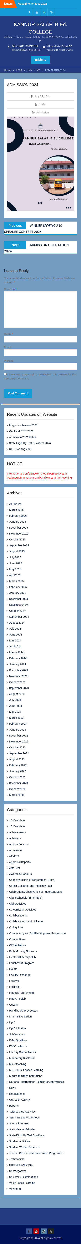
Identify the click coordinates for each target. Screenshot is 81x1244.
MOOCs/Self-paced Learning (26, 1070)
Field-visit (14, 986)
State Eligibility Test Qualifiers (26, 1135)
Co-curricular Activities (22, 909)
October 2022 (17, 747)
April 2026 (15, 503)
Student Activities (19, 1141)
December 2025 (18, 527)
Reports (14, 1105)
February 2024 (18, 658)
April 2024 (15, 646)
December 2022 (18, 735)
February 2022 (18, 765)
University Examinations (23, 1176)
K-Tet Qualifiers (18, 1040)
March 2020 (16, 794)
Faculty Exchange (19, 974)
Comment (11, 289)
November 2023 (18, 676)
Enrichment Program (21, 963)
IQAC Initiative (17, 1028)
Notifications (17, 1093)
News (12, 1087)
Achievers (15, 838)
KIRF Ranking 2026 (20, 449)
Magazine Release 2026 (32, 3)
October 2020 (17, 789)
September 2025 (19, 545)
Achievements (17, 832)
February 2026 (18, 515)
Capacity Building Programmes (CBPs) (32, 879)
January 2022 (17, 771)
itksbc (42, 104)
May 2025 (15, 569)
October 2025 (17, 539)
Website (8, 360)
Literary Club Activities (22, 1052)
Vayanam (15, 1188)
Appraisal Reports (20, 862)
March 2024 (16, 652)
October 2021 (17, 777)
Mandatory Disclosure (22, 1058)
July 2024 (15, 628)
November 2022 (18, 741)
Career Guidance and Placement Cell (30, 885)
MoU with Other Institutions (25, 1075)
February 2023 (18, 723)
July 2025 (15, 557)
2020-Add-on (17, 820)
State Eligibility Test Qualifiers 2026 (30, 443)
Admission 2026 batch (22, 437)
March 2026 (16, 509)
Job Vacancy (17, 1034)
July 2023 (15, 699)
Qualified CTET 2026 (21, 431)
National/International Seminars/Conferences (36, 1081)
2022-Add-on (17, 826)
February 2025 (18, 587)
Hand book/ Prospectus (23, 1010)
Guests (13, 1004)
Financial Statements (21, 992)
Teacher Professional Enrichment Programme (36, 1153)
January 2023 (17, 729)
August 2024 (17, 622)
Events (13, 969)
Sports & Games (18, 1123)
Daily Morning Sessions (23, 951)
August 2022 (17, 759)
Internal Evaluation (20, 1016)
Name (8, 333)
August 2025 (17, 551)
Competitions (17, 939)
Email (8, 347)
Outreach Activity (19, 1099)
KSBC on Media (18, 1046)
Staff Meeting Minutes (22, 1129)
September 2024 (19, 616)
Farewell (14, 980)
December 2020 (18, 783)
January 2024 (17, 664)
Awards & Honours (20, 873)
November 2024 (18, 604)
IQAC (12, 1022)
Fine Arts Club (17, 998)
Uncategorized (18, 1171)
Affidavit (14, 856)
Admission (42, 112)
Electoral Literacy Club (22, 957)
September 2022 (19, 753)
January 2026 (17, 521)
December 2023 (18, 670)
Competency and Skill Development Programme (37, 933)
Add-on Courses (18, 844)
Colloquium (16, 927)
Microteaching (17, 1064)
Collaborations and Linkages (26, 921)
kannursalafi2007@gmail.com (26, 50)
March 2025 (16, 581)
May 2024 (15, 640)
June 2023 (15, 705)
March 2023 (16, 717)
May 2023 (15, 711)
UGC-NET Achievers (21, 1165)
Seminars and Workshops (24, 1117)
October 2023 (17, 682)
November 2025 (18, 533)
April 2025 (15, 575)
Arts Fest (14, 868)
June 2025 (15, 563)
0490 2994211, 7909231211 (25, 46)
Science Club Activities (22, 1111)
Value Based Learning (22, 1182)
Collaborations (18, 915)
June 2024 (15, 634)
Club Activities (17, 903)
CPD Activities (17, 945)
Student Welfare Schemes (24, 1147)
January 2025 (17, 592)
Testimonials (16, 1159)
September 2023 (19, 688)
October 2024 (17, 610)
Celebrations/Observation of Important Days (35, 891)
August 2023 (17, 693)
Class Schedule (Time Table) (25, 897)
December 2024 (18, 598)
